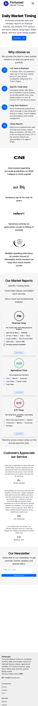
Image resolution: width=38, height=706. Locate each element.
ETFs (3, 693)
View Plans (19, 38)
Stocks (4, 687)
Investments (6, 684)
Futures (4, 690)
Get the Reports (19, 575)
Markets (5, 698)
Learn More (19, 352)
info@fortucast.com (11, 678)
